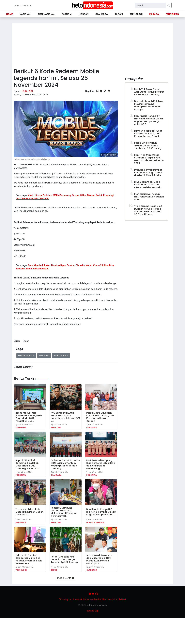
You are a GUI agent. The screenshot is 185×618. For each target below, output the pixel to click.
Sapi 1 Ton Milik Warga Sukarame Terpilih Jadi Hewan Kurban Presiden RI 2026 (149, 159)
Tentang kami (66, 599)
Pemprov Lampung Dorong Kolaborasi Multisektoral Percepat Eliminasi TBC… (64, 512)
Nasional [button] (25, 14)
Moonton (44, 355)
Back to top (92, 610)
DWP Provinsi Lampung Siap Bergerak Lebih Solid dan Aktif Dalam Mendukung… (100, 464)
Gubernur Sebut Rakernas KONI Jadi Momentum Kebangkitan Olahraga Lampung (65, 464)
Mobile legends (26, 355)
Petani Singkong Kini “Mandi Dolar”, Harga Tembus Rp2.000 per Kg (64, 559)
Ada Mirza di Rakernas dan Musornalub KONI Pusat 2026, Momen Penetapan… (99, 559)
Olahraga (20, 427)
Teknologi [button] (136, 14)
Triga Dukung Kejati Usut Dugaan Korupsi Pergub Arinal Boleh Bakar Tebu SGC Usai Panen (148, 210)
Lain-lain (27, 91)
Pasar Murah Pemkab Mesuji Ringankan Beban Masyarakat (29, 512)
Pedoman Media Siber (95, 599)
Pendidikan (172, 14)
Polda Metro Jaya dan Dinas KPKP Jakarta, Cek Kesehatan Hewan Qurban (100, 417)
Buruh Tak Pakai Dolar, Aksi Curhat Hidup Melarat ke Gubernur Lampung (149, 91)
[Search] (150, 5)
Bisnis (54, 570)
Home (9, 14)
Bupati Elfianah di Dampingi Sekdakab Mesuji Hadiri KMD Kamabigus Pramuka (27, 464)
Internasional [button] (46, 14)
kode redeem (61, 355)
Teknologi (21, 570)
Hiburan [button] (83, 14)
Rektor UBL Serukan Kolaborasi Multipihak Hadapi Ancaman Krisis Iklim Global (28, 559)
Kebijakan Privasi (117, 599)
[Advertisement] (93, 44)
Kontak (78, 599)
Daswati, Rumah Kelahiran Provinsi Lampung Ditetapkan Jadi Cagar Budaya (149, 105)
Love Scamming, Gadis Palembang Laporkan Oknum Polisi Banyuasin (147, 184)
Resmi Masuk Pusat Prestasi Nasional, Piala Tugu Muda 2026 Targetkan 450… (28, 417)
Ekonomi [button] (67, 14)
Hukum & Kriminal (95, 522)
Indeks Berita (65, 577)
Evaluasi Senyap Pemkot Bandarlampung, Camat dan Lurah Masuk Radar (148, 172)
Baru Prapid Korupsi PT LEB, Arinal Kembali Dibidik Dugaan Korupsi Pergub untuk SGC (148, 120)
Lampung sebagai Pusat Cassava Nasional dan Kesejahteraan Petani (148, 133)
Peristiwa (56, 427)
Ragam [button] (119, 14)
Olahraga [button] (101, 14)
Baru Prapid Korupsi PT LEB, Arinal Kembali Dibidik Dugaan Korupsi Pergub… (101, 512)
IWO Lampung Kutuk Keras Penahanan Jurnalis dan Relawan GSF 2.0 (65, 417)
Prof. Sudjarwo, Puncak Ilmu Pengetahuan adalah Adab (149, 196)
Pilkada (154, 14)
